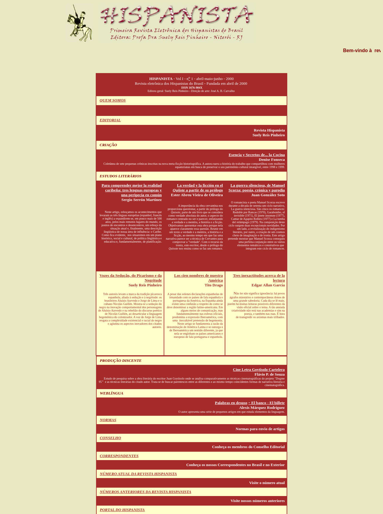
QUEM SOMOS (113, 100)
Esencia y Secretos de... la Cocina (257, 154)
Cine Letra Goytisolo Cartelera (259, 369)
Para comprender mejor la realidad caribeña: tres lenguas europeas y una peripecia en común (131, 190)
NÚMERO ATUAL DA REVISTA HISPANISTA (138, 473)
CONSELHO (110, 438)
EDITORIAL (110, 120)
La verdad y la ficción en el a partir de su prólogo (198, 187)
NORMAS (108, 420)
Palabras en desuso (231, 402)
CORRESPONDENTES (119, 455)
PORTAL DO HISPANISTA (122, 509)
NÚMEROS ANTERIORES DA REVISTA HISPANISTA (146, 491)
